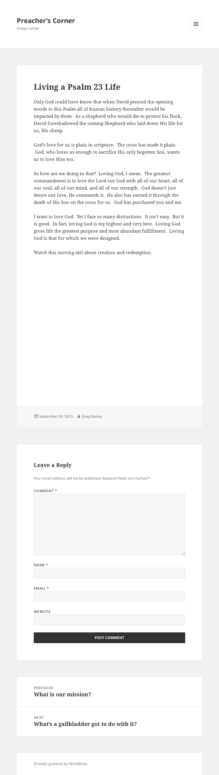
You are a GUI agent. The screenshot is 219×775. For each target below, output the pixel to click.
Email (41, 588)
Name (41, 564)
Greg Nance (92, 416)
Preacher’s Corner (46, 20)
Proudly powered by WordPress (60, 763)
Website (42, 611)
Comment (45, 490)
